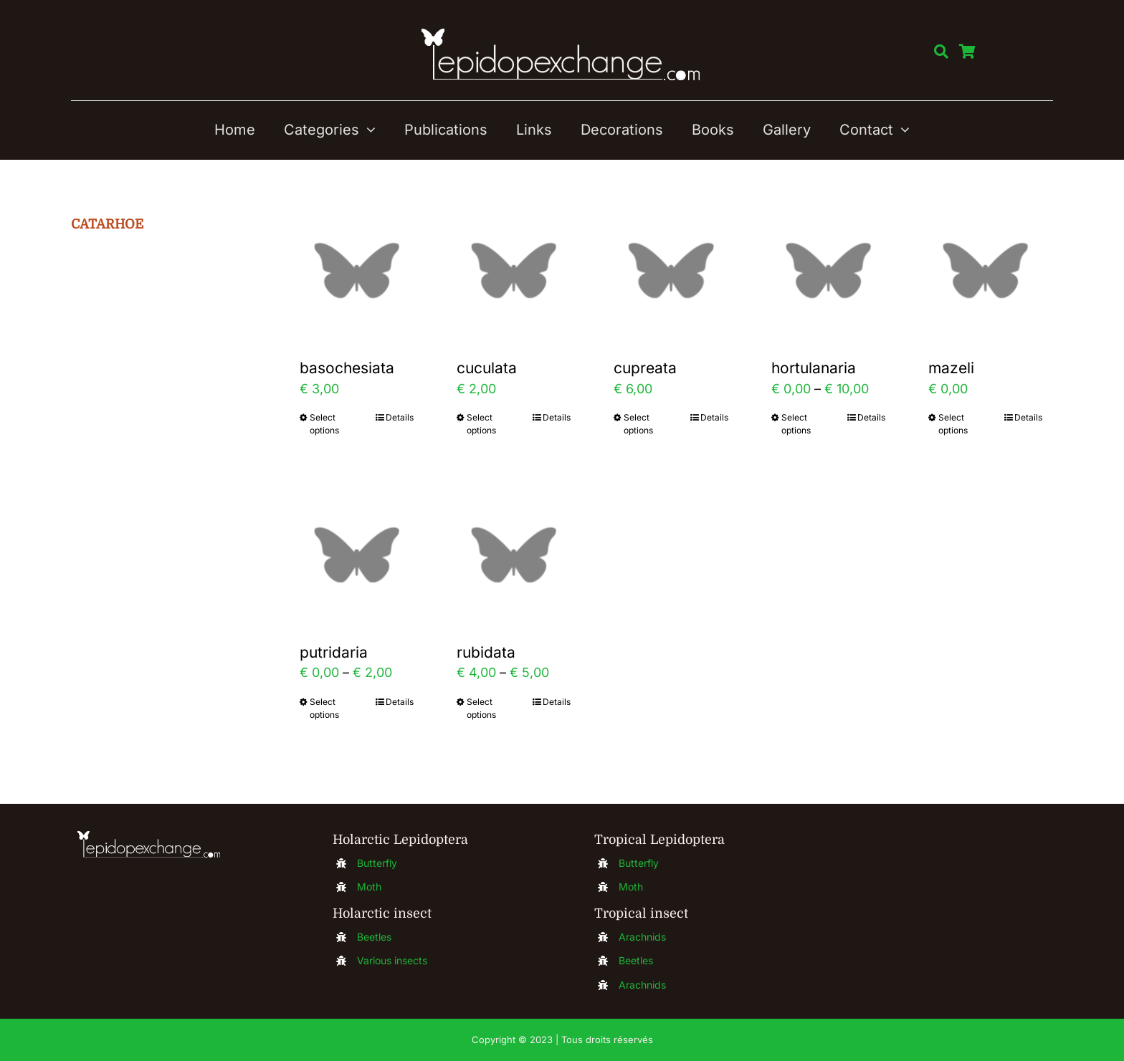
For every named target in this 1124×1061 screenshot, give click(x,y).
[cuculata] (513, 270)
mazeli (951, 368)
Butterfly (377, 863)
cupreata (645, 368)
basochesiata (347, 368)
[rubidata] (513, 555)
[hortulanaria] (828, 270)
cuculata (487, 368)
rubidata (486, 652)
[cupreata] (670, 270)
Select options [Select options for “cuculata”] (481, 424)
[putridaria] (356, 555)
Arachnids (642, 937)
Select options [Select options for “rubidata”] (481, 708)
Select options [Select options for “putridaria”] (324, 708)
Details (400, 417)
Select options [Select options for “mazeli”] (953, 424)
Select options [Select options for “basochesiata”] (324, 424)
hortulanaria (813, 368)
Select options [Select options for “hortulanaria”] (796, 424)
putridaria (334, 652)
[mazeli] (985, 270)
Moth (369, 886)
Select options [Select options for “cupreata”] (638, 424)
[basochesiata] (356, 270)
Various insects (392, 960)
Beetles (374, 937)
